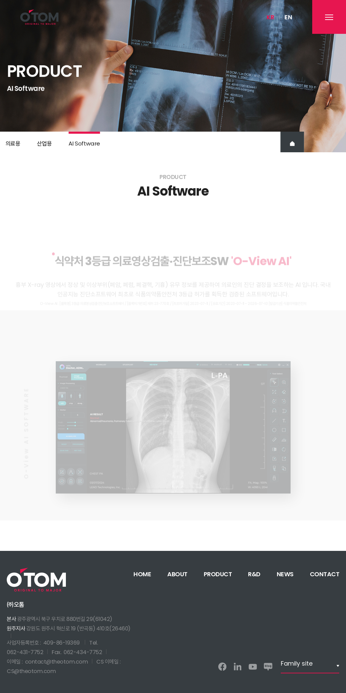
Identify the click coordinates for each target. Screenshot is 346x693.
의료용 (12, 145)
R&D (254, 574)
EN (288, 17)
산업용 (44, 145)
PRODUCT (218, 574)
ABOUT (177, 574)
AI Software (84, 145)
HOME (142, 574)
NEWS (285, 574)
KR (270, 17)
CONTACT (325, 574)
